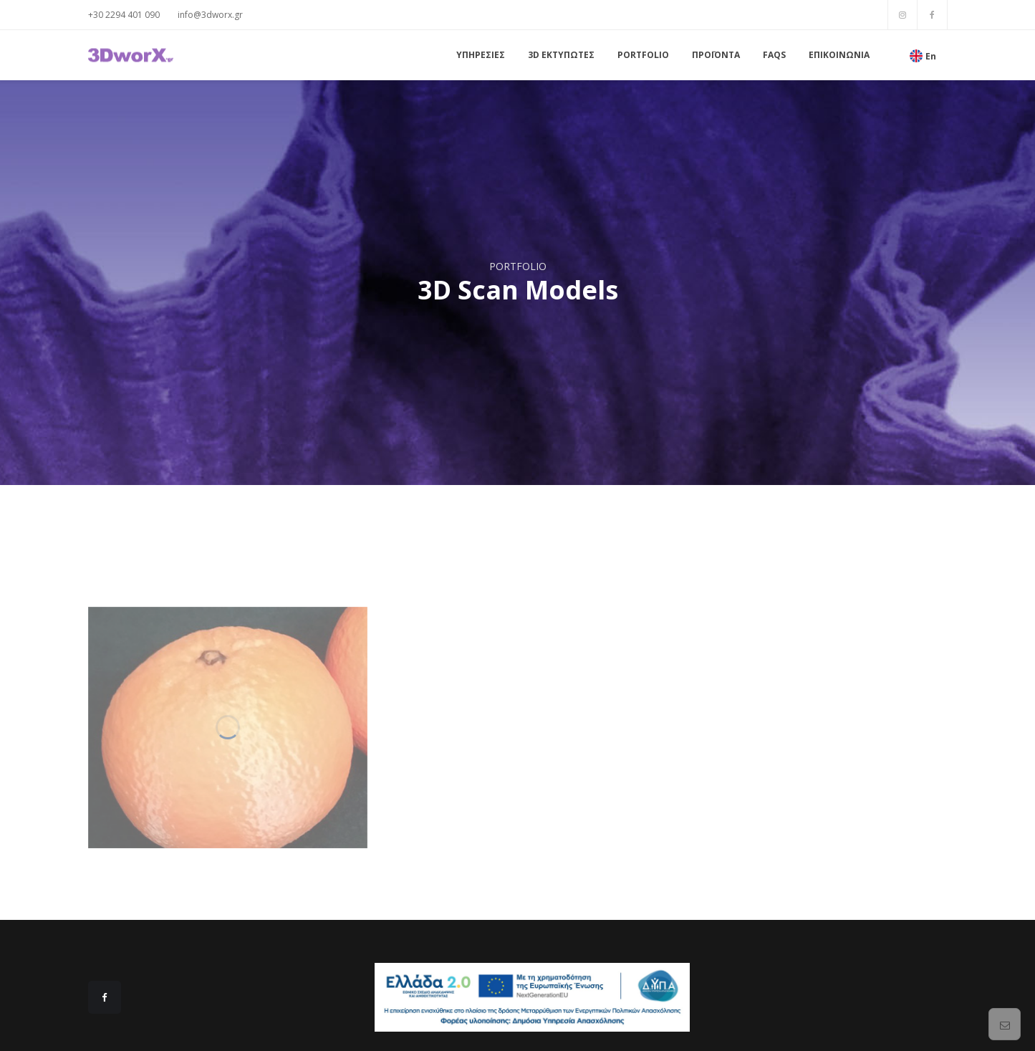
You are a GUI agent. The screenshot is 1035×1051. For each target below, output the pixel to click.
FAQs (774, 55)
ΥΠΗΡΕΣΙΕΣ (480, 55)
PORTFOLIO (643, 55)
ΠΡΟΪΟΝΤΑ (716, 55)
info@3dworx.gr (210, 15)
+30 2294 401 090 (124, 15)
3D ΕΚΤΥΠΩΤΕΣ (561, 55)
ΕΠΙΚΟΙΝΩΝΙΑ (839, 55)
